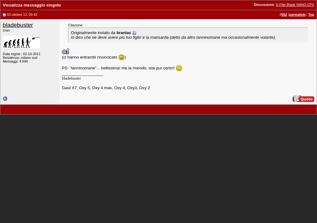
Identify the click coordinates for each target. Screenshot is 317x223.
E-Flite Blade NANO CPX (295, 5)
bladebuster (18, 25)
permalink (297, 14)
